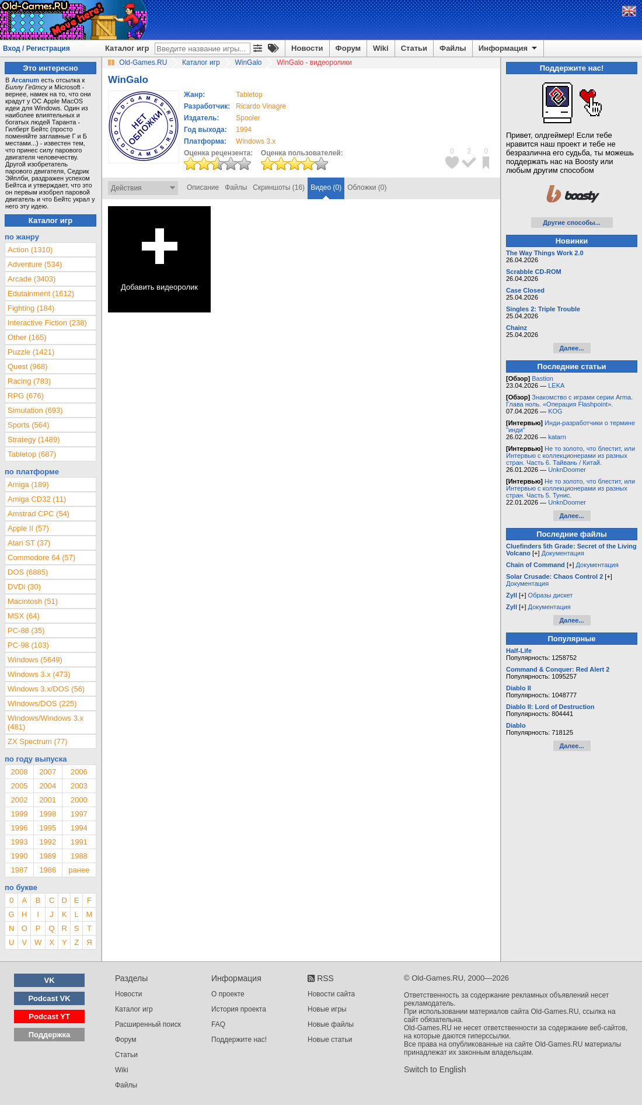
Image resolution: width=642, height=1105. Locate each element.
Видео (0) (325, 187)
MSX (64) (24, 615)
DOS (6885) (28, 572)
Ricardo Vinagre (261, 106)
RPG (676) (26, 395)
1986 (47, 870)
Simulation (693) (35, 410)
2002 (19, 799)
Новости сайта (331, 994)
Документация (563, 553)
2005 (19, 785)
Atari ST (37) (29, 542)
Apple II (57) (28, 528)
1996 (19, 827)
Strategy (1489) (34, 439)
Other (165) (27, 337)
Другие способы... (572, 222)
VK (49, 980)
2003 (79, 785)
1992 (47, 842)
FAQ (218, 1024)
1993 (19, 842)
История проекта (238, 1009)
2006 (79, 771)
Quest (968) (28, 366)
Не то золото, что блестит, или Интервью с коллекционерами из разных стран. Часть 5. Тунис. (570, 488)
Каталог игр (127, 48)
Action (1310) (30, 249)
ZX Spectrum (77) (38, 741)
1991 (79, 842)
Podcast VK (49, 998)
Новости (307, 48)
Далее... (571, 348)
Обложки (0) (366, 187)
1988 (79, 856)
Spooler (248, 118)
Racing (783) (29, 381)
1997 (79, 813)
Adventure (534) (35, 264)
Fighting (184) (31, 308)
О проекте (228, 994)
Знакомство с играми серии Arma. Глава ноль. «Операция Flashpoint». (569, 401)
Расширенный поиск (148, 1024)
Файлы (452, 48)
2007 (47, 771)
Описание (203, 187)
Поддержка (50, 1034)
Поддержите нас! (239, 1039)
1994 (244, 130)
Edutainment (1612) (41, 293)
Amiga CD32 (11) (37, 499)
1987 (19, 870)
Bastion (542, 378)
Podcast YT (49, 1016)
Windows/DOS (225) (42, 703)
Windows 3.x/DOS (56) (46, 688)
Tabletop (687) (32, 454)
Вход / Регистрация (36, 48)
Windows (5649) (35, 659)
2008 (19, 771)
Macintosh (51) (33, 601)
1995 (47, 827)
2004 (47, 785)
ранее (78, 870)
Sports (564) (29, 425)
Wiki (381, 48)
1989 (47, 856)
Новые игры (327, 1009)
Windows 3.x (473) (39, 674)
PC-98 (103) (28, 645)
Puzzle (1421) (31, 352)
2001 (47, 799)
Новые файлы (331, 1024)
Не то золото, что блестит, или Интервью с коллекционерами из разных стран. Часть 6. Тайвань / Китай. (570, 455)
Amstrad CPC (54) (38, 513)
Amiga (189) (28, 484)
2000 (79, 799)
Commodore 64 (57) (41, 557)
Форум (348, 48)
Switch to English (435, 1069)
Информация (509, 48)
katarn (557, 436)
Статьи (414, 48)
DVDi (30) (24, 586)
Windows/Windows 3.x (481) (45, 722)
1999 (19, 813)
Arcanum (25, 80)
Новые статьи (330, 1039)
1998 (47, 813)
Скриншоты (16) (279, 187)
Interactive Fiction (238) (47, 322)
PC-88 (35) (26, 630)
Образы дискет (550, 595)
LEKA (556, 385)
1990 (19, 856)
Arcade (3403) (31, 278)
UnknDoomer (567, 469)
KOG (555, 411)
